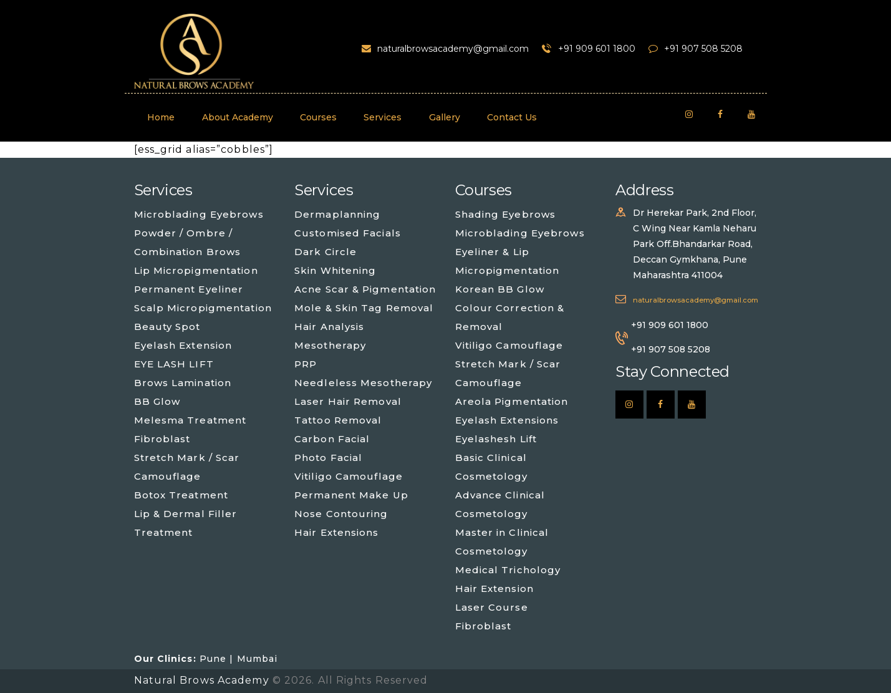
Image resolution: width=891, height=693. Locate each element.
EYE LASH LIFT (174, 364)
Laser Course (491, 607)
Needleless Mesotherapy (363, 383)
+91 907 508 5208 (670, 349)
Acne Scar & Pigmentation (365, 289)
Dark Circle (325, 252)
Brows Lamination (183, 383)
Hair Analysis (329, 326)
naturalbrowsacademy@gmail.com (695, 300)
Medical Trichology (508, 570)
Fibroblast (162, 439)
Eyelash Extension (183, 345)
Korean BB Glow (499, 289)
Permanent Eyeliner (189, 289)
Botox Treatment (181, 495)
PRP (305, 364)
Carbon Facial (332, 439)
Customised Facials (347, 233)
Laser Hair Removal (348, 401)
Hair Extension (494, 588)
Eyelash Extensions (507, 420)
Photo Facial (328, 457)
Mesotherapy (330, 345)
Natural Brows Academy (203, 680)
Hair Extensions (336, 532)
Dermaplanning (337, 214)
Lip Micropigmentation (196, 270)
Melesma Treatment (190, 420)
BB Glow (157, 401)
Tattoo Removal (338, 420)
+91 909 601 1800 (669, 325)
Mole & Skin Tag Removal (363, 308)
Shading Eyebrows (505, 214)
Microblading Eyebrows (199, 214)
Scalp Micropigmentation (203, 308)
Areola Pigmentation (512, 401)
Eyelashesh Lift (496, 439)
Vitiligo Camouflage (348, 476)
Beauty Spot (167, 326)
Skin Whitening (335, 270)
